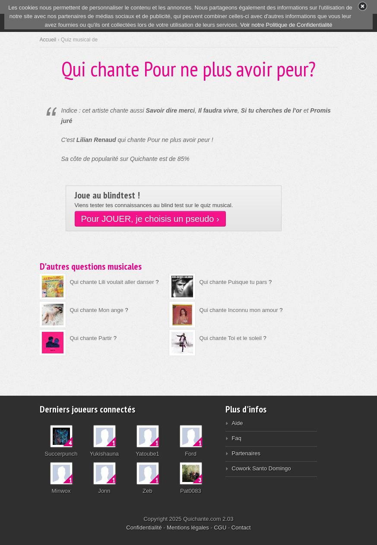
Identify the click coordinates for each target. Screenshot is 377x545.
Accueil (48, 40)
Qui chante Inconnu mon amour (239, 310)
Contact (241, 527)
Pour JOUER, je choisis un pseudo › (150, 219)
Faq (236, 438)
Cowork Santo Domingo (261, 468)
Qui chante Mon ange (97, 310)
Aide (237, 423)
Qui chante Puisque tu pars (233, 282)
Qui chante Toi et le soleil (231, 338)
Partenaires (246, 453)
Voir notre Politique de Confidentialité (286, 25)
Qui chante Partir (91, 338)
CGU (220, 527)
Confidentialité (144, 527)
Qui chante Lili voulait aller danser (112, 282)
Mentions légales (188, 527)
